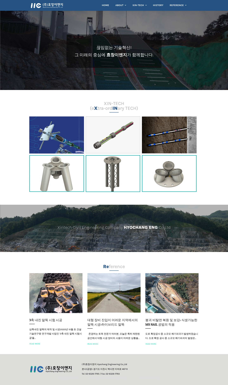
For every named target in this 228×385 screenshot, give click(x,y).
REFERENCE (177, 5)
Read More (34, 344)
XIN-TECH (138, 5)
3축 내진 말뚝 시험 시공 (45, 320)
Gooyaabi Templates (114, 382)
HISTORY (158, 5)
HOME (105, 5)
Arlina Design (140, 377)
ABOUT (119, 5)
